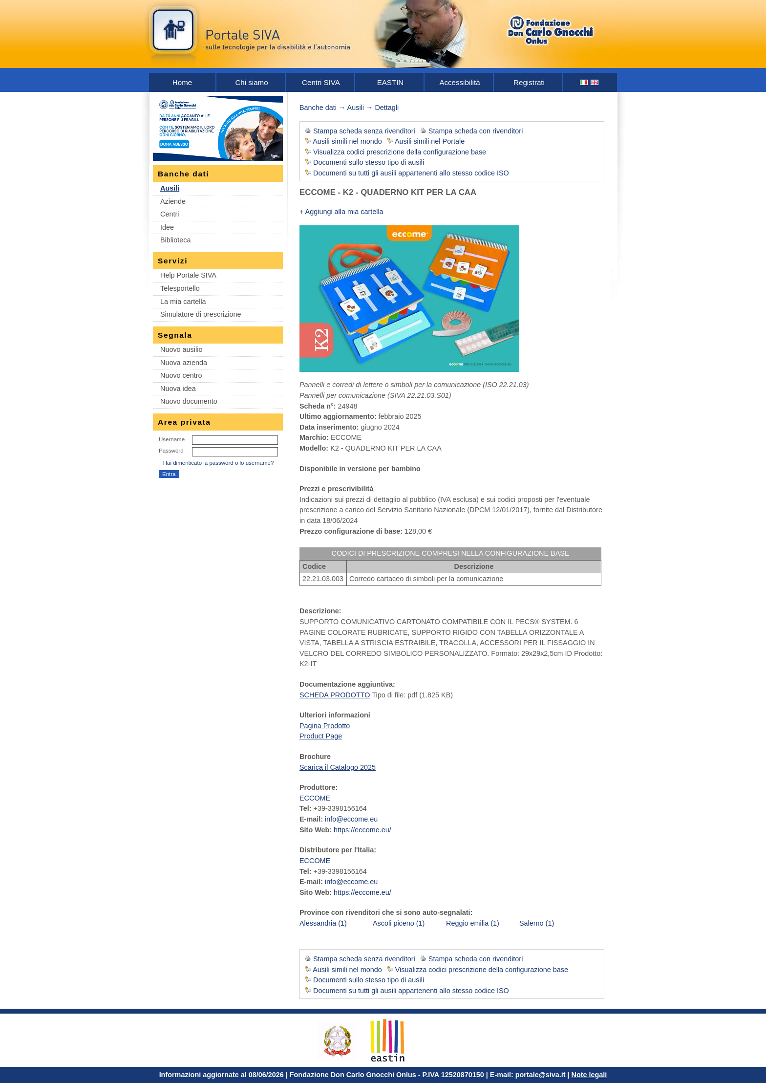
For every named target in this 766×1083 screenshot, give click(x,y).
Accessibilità (459, 82)
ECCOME (314, 798)
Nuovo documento (188, 401)
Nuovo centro (181, 375)
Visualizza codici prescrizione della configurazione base (399, 152)
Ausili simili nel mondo (347, 141)
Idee (167, 227)
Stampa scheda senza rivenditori (364, 131)
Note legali (589, 1075)
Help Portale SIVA (188, 275)
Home (182, 82)
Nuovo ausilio (181, 349)
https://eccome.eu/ (362, 830)
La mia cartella (183, 301)
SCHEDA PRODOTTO (334, 695)
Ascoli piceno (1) (399, 923)
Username (172, 439)
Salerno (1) (536, 923)
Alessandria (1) (323, 923)
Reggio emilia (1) (472, 923)
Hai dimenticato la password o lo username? (218, 463)
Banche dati (318, 107)
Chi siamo (251, 82)
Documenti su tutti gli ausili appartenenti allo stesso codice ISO (411, 173)
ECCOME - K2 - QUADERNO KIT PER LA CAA (387, 192)
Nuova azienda (183, 363)
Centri (169, 214)
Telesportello (180, 288)
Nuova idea (178, 388)
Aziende (173, 201)
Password (171, 451)
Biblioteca (175, 240)
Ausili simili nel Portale (430, 141)
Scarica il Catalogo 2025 (337, 767)
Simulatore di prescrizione (200, 314)
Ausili (169, 188)
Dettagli (387, 107)
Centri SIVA (321, 82)
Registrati (529, 82)
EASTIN (390, 82)
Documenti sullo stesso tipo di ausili (368, 162)
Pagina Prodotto (324, 726)
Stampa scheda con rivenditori (475, 131)
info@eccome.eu (351, 819)
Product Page (320, 736)
